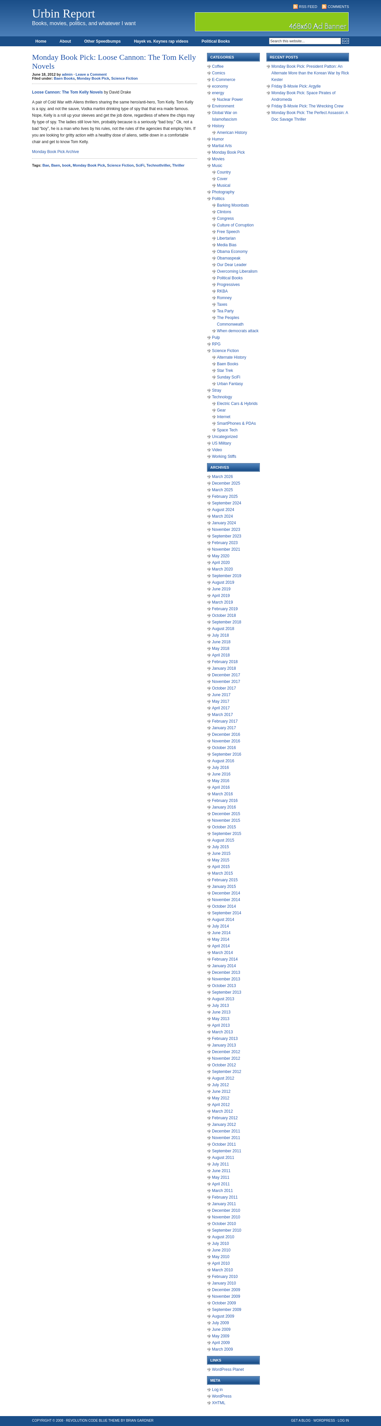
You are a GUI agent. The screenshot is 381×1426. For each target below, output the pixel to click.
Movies (218, 159)
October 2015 (224, 827)
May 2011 (220, 1177)
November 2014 (226, 899)
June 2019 (221, 589)
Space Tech (227, 430)
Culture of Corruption (235, 225)
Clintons (224, 212)
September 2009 (226, 1309)
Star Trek (225, 370)
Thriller (178, 165)
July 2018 (220, 635)
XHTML (218, 1403)
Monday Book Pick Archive (55, 151)
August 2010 (223, 1237)
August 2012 (223, 1078)
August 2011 (223, 1157)
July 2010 (220, 1243)
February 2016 (225, 800)
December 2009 (226, 1289)
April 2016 (221, 787)
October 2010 (224, 1223)
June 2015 (221, 853)
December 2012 (226, 1052)
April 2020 (221, 562)
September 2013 (226, 992)
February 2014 (225, 959)
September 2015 (226, 833)
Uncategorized (224, 436)
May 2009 (220, 1336)
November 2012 (226, 1058)
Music (217, 165)
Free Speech (228, 231)
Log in (217, 1389)
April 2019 (221, 595)
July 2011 (220, 1164)
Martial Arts (222, 145)
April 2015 (221, 866)
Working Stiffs (224, 456)
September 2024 (226, 503)
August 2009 (223, 1316)
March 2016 (222, 794)
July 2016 (220, 767)
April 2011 (221, 1184)
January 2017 (224, 728)
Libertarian (226, 238)
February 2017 (225, 721)
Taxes (222, 304)
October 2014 (224, 906)
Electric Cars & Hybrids (237, 403)
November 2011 (226, 1137)
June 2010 (221, 1250)
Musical (223, 185)
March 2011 (222, 1190)
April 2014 (221, 946)
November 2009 (226, 1296)
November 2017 (226, 681)
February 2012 (225, 1118)
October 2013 (224, 985)
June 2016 (221, 774)
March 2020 (222, 569)
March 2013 (222, 1032)
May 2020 (220, 556)
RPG (216, 344)
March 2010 (222, 1270)
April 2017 (221, 708)
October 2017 (224, 688)
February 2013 (225, 1038)
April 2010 (221, 1263)
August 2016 (223, 761)
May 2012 (220, 1098)
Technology (222, 397)
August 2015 (223, 840)
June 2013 (221, 1012)
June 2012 (221, 1091)
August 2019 (223, 582)
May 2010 (220, 1256)
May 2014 (220, 939)
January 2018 (224, 668)
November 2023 (226, 529)
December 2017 (226, 675)
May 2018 (220, 648)
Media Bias (226, 245)
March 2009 (222, 1349)
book (66, 165)
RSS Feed (308, 7)
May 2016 (220, 780)
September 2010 (226, 1230)
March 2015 (222, 873)
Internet (223, 417)
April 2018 (221, 655)
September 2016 (226, 754)
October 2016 (224, 747)
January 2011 (224, 1204)
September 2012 (226, 1071)
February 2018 (225, 661)
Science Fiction (124, 78)
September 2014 (226, 913)
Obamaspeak (228, 258)
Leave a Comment (91, 74)
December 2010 (226, 1210)
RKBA (222, 291)
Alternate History (231, 357)
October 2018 (224, 615)
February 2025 (225, 496)
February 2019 (225, 609)
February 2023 (225, 542)
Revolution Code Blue (87, 1420)
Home (40, 41)
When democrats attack (238, 331)
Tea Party (225, 311)
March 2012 (222, 1111)
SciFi (140, 165)
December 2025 (226, 483)
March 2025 (222, 490)
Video (217, 450)
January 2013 (224, 1045)
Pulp (216, 337)
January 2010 (224, 1283)
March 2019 (222, 602)
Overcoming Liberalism (237, 271)
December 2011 (226, 1131)
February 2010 (225, 1276)
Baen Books (64, 78)
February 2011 (225, 1197)
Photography (223, 192)
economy (220, 86)
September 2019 (226, 576)
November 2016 (226, 741)
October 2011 (224, 1144)
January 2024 (224, 523)
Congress (225, 218)
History (218, 126)
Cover (222, 179)
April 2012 (221, 1104)
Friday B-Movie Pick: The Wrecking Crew (307, 106)
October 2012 (224, 1065)
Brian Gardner (140, 1420)
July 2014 (220, 926)
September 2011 (226, 1151)
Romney (224, 298)
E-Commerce (223, 79)
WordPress (221, 1396)
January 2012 (224, 1124)
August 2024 (223, 509)
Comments (338, 7)
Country (224, 172)
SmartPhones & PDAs (236, 423)
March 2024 (222, 516)
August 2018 (223, 628)
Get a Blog (301, 1420)
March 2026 (222, 476)
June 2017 (221, 695)
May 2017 (220, 701)
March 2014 (222, 952)
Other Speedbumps (102, 41)
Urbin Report (63, 13)
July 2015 (220, 847)
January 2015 (224, 886)
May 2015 (220, 860)
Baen (55, 165)
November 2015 (226, 820)
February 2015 (225, 880)
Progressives (228, 284)
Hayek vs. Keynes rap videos (161, 41)
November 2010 (226, 1217)
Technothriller (158, 165)
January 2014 (224, 966)
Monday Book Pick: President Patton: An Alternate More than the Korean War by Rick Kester (310, 73)
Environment (223, 106)
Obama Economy (232, 251)
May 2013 (220, 1018)
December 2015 (226, 814)
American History (232, 132)
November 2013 (226, 979)
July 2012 (220, 1085)
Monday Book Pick (93, 78)
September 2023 (226, 536)
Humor (218, 139)
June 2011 (221, 1171)
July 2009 (220, 1323)
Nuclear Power (230, 99)
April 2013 (221, 1025)
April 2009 (221, 1342)
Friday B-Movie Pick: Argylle (296, 86)
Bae (46, 165)
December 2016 (226, 734)
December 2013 (226, 972)
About (65, 41)
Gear (221, 410)
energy (218, 93)
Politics (218, 198)
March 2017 (222, 714)
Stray (216, 390)
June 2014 (221, 933)
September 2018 (226, 622)
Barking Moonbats (233, 205)
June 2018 (221, 642)
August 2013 (223, 999)
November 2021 (226, 549)
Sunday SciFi (228, 377)
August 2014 (223, 919)
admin (67, 74)
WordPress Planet (228, 1369)
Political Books (215, 41)
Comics (218, 73)
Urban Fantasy (230, 383)
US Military (221, 443)
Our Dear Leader (232, 264)
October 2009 (224, 1303)
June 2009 (221, 1329)
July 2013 (220, 1005)
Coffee (218, 66)
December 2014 (226, 893)
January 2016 (224, 807)
